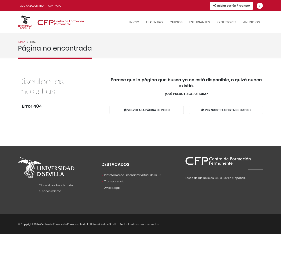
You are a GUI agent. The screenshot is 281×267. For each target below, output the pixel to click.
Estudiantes (199, 22)
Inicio (134, 22)
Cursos (175, 22)
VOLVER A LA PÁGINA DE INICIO (147, 110)
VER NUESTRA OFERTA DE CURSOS (226, 110)
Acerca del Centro (31, 5)
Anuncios (251, 22)
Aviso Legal (112, 188)
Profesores (226, 22)
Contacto (54, 5)
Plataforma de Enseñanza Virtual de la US (132, 175)
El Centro (154, 22)
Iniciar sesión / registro (231, 5)
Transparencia (114, 181)
